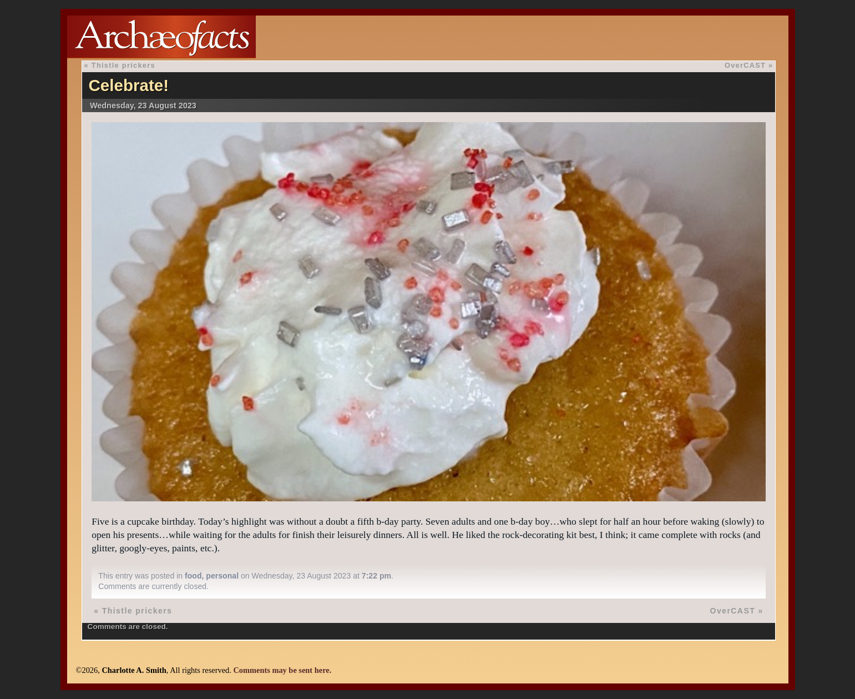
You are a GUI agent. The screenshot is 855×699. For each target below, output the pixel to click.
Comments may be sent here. (282, 670)
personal (222, 575)
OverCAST (745, 65)
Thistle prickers (123, 65)
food (193, 575)
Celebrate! (128, 85)
